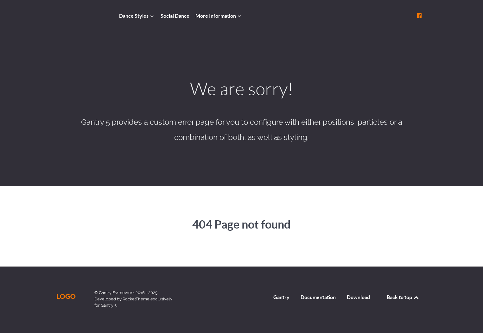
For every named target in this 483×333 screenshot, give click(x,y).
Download (358, 297)
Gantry (281, 297)
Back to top (403, 297)
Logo (66, 296)
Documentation (318, 297)
